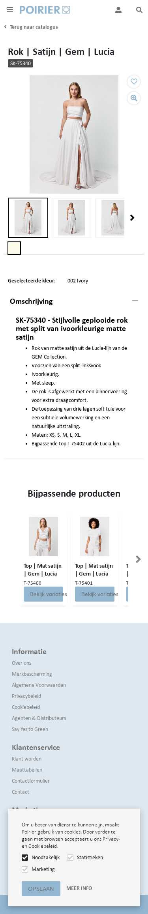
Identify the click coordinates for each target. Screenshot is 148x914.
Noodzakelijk (46, 857)
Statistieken (90, 857)
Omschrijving (31, 301)
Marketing (43, 869)
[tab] (74, 301)
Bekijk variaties (46, 594)
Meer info (79, 888)
